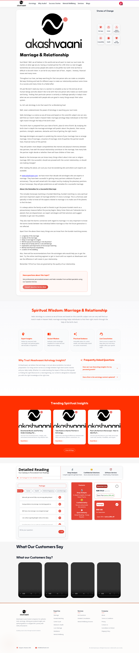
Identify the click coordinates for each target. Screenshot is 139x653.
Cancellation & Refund (108, 628)
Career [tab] (29, 490)
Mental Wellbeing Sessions (85, 621)
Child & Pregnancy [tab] (48, 490)
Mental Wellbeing (58, 634)
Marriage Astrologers (27, 136)
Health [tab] (37, 490)
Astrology (32, 3)
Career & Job (57, 621)
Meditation (57, 631)
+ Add (61, 531)
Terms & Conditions (107, 618)
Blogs (88, 3)
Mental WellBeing (69, 3)
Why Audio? (42, 3)
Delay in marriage (27, 240)
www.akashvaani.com (30, 176)
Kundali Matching (58, 618)
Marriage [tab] (20, 490)
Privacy (104, 621)
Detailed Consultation (84, 618)
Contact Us (105, 625)
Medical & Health (58, 625)
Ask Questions (82, 615)
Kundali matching (74, 231)
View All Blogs (69, 450)
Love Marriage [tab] (61, 490)
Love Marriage (58, 628)
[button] (100, 368)
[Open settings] (121, 3)
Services (80, 3)
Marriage (56, 615)
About (103, 615)
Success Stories (54, 3)
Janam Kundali (67, 207)
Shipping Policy (106, 631)
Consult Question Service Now (35, 287)
